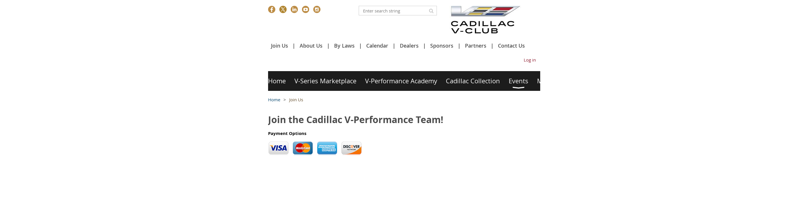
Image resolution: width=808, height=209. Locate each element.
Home (274, 99)
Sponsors (441, 45)
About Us (311, 45)
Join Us (279, 45)
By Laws (344, 45)
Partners (475, 45)
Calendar (377, 45)
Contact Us (511, 45)
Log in (530, 60)
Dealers (409, 45)
